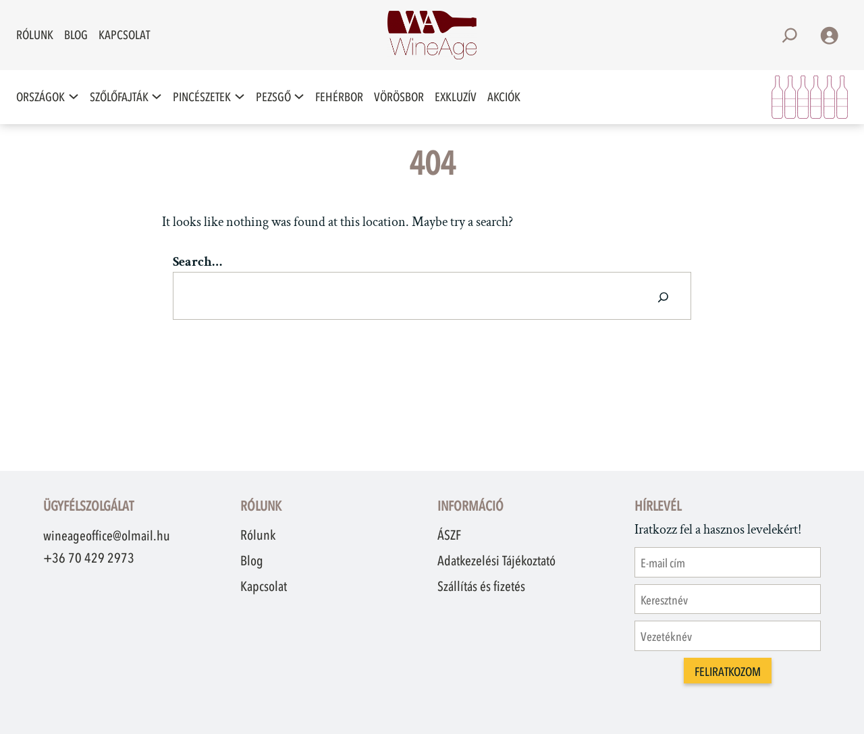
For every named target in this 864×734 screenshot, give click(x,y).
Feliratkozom (728, 672)
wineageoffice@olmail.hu (106, 536)
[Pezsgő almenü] (299, 97)
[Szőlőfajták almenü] (156, 97)
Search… (197, 262)
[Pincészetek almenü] (239, 97)
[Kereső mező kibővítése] (790, 35)
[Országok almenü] (73, 97)
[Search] (663, 295)
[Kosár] (810, 97)
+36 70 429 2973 (88, 558)
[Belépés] (829, 35)
